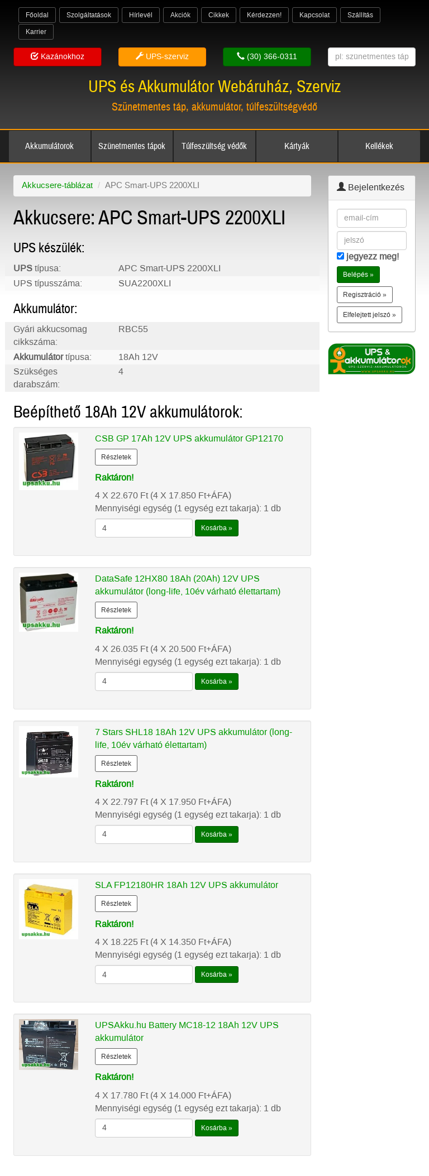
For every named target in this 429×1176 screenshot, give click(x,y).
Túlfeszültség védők (214, 146)
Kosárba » (216, 528)
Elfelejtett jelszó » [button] (369, 314)
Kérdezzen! (264, 15)
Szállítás (360, 15)
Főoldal (37, 15)
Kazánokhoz (57, 56)
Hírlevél (140, 15)
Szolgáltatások (88, 15)
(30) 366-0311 (267, 56)
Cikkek (218, 15)
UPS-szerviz (162, 56)
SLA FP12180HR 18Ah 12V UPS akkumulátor (186, 885)
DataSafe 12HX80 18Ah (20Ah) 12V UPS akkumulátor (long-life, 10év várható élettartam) (187, 585)
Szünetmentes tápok (131, 146)
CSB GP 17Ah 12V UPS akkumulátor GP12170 (189, 438)
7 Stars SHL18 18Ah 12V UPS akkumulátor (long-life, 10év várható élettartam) (193, 738)
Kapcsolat (314, 15)
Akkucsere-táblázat (57, 185)
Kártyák (296, 146)
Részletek (116, 457)
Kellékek (379, 146)
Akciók (180, 15)
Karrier (36, 31)
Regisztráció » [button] (365, 294)
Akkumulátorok (49, 146)
